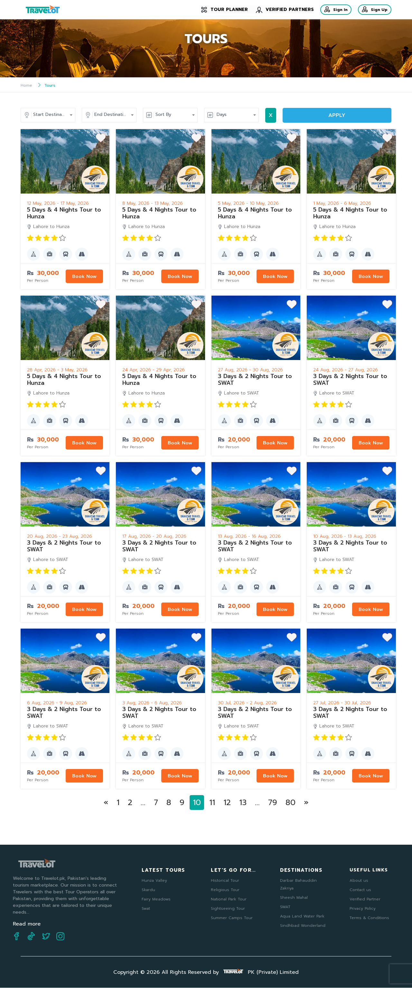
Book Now (83, 276)
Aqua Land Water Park (302, 916)
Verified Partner (365, 899)
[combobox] (96, 114)
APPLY (359, 115)
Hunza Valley (154, 880)
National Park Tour (229, 899)
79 (272, 802)
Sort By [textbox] (209, 114)
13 (243, 802)
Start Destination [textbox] (97, 114)
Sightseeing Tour (228, 908)
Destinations (301, 869)
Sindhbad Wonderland (302, 925)
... (143, 802)
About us (359, 880)
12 (227, 802)
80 (290, 802)
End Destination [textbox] (157, 114)
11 (212, 802)
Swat (146, 908)
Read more (27, 924)
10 (197, 802)
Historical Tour (225, 880)
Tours (49, 85)
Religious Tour (225, 889)
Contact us (360, 889)
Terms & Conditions (369, 917)
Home (26, 85)
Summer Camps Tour (232, 917)
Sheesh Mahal (294, 897)
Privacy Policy (363, 908)
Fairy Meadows (156, 899)
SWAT (285, 906)
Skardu (148, 889)
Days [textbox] (267, 114)
